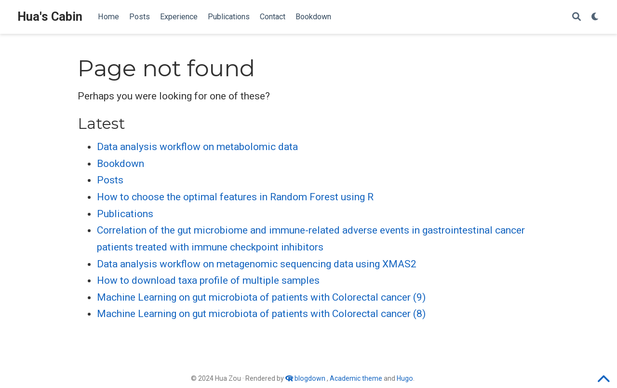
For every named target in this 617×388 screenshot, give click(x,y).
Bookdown (120, 163)
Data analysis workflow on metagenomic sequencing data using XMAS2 (256, 264)
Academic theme (356, 378)
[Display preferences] (595, 17)
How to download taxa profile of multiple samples (208, 280)
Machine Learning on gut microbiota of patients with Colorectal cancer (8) (261, 313)
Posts (110, 180)
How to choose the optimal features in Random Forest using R (235, 197)
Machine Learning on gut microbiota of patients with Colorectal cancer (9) (261, 297)
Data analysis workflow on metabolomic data (197, 146)
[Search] (576, 17)
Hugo (405, 378)
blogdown (310, 378)
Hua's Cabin (49, 17)
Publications (125, 214)
